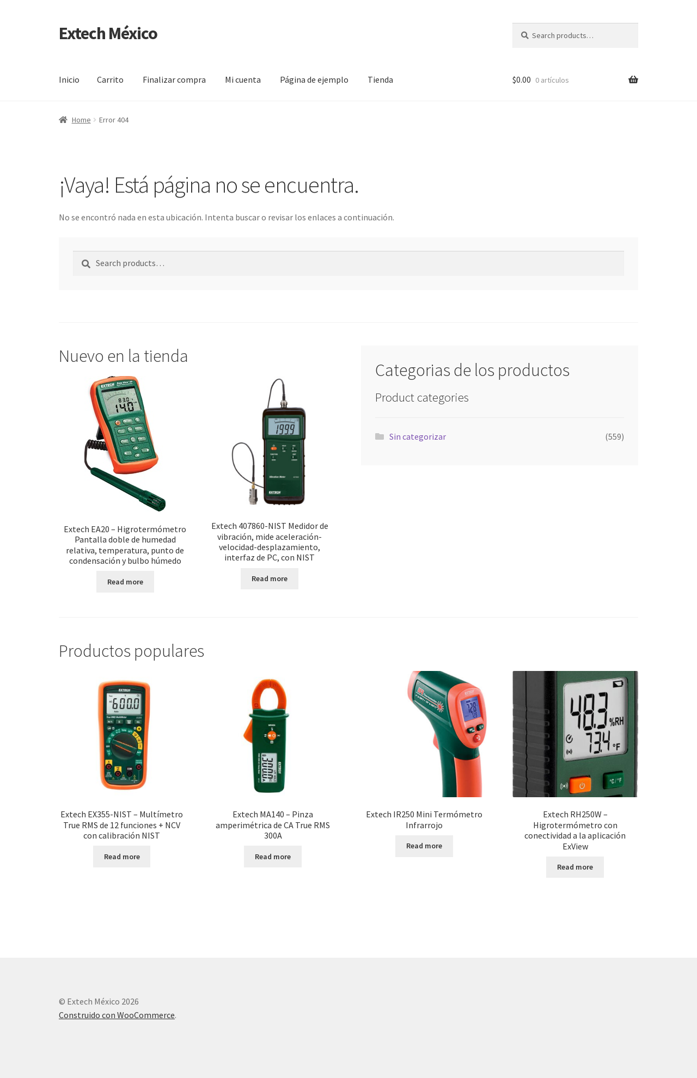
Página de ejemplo (314, 79)
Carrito (110, 79)
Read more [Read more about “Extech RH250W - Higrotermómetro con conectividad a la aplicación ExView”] (575, 867)
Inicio (69, 79)
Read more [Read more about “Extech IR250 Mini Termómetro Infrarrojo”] (424, 846)
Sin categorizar (417, 436)
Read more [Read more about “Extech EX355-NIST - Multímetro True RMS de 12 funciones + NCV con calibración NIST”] (122, 856)
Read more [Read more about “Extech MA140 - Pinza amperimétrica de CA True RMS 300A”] (273, 856)
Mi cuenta (243, 79)
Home (81, 120)
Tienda (380, 79)
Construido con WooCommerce (117, 1014)
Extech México (108, 33)
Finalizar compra (174, 79)
